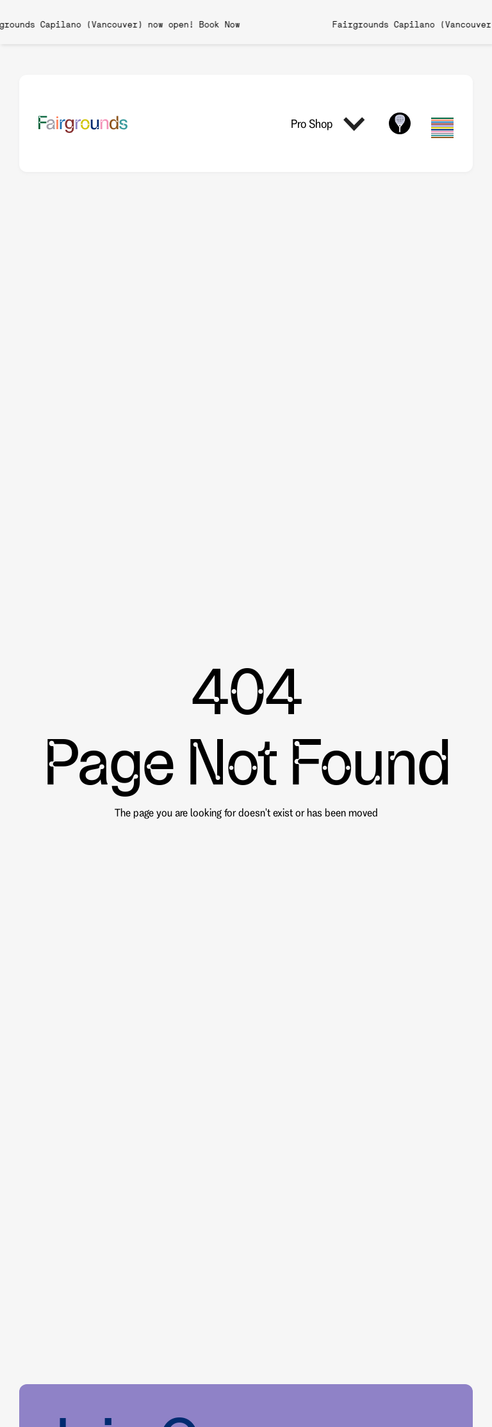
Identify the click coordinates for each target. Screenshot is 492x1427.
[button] (329, 123)
